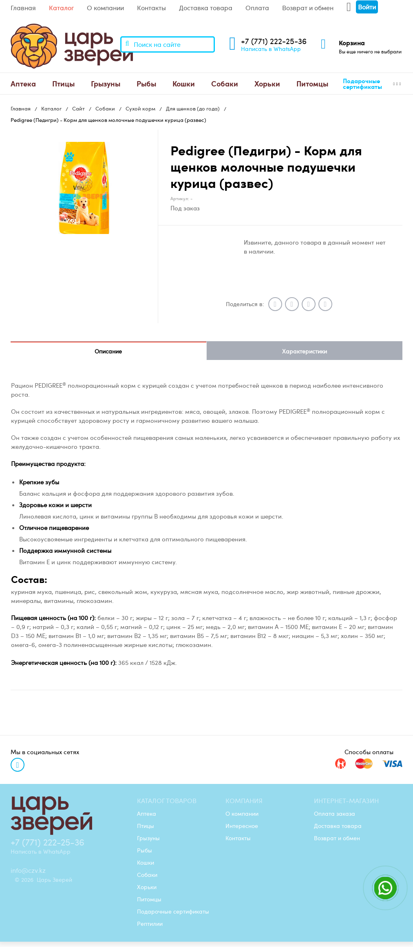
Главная (23, 7)
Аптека (23, 83)
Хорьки (267, 83)
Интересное (241, 825)
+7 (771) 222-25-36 (274, 40)
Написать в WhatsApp (271, 48)
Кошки (183, 83)
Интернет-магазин (346, 800)
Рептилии (150, 923)
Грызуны (105, 83)
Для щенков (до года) (193, 108)
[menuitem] (23, 83)
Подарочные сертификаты (362, 84)
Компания (244, 800)
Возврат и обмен (307, 7)
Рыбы (146, 83)
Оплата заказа (334, 813)
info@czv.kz (28, 870)
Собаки (224, 83)
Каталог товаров (167, 800)
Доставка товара (205, 7)
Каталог (61, 7)
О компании (105, 7)
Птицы (63, 83)
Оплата (257, 7)
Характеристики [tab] (304, 351)
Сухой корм (140, 108)
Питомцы (312, 83)
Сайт (78, 108)
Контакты (151, 7)
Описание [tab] (108, 351)
